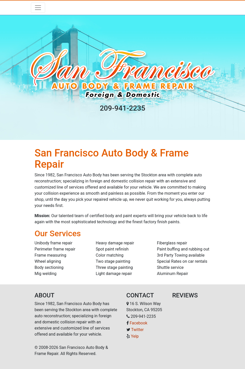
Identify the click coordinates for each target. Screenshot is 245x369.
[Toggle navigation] (38, 8)
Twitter (137, 329)
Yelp (134, 336)
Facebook (138, 323)
